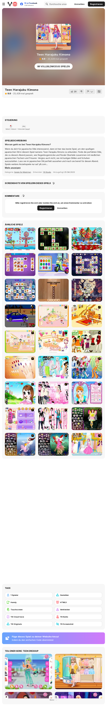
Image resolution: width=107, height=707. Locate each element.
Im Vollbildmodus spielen (53, 66)
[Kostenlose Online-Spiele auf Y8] (12, 4)
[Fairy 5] (87, 418)
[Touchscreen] (29, 609)
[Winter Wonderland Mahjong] (20, 290)
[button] (13, 167)
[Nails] (20, 367)
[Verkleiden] (78, 609)
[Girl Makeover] (20, 418)
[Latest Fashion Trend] (87, 367)
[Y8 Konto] (78, 617)
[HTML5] (78, 602)
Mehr (53, 700)
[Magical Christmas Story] (87, 238)
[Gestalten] (78, 595)
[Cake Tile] (20, 264)
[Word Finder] (53, 290)
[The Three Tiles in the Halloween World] (87, 290)
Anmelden (79, 4)
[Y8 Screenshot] (78, 624)
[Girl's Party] (53, 341)
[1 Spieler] (29, 595)
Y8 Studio (47, 172)
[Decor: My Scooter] (53, 264)
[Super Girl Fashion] (87, 341)
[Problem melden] (90, 91)
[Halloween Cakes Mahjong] (53, 238)
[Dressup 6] (87, 444)
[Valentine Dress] (53, 392)
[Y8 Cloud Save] (29, 617)
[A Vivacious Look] (20, 392)
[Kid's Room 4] (53, 315)
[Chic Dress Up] (53, 418)
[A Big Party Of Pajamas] (53, 367)
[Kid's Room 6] (20, 341)
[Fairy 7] (20, 444)
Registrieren (96, 4)
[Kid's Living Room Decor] (87, 315)
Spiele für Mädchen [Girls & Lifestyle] (22, 172)
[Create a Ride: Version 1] (20, 315)
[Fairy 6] (53, 444)
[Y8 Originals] (29, 624)
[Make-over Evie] (87, 392)
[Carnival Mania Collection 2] (20, 238)
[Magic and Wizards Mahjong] (87, 264)
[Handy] (29, 602)
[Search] (46, 4)
